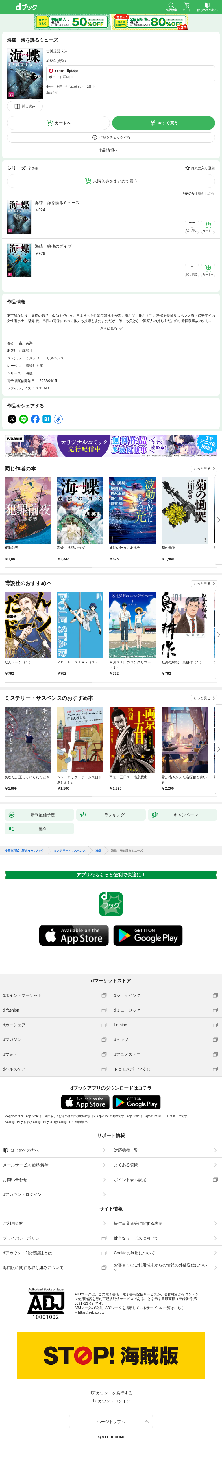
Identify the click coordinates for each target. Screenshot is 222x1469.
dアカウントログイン (22, 1194)
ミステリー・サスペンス (45, 358)
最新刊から (206, 193)
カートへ (63, 123)
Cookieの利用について (134, 1253)
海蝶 (29, 373)
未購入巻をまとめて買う (115, 181)
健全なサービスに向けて (136, 1238)
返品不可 (52, 92)
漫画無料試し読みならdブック (24, 850)
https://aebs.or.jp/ (91, 1312)
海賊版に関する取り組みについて (33, 1267)
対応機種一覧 (126, 1150)
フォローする (64, 51)
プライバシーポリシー (23, 1238)
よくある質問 (126, 1165)
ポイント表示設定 (130, 1179)
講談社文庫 (34, 366)
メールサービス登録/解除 (26, 1165)
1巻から (189, 193)
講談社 (27, 351)
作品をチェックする (114, 137)
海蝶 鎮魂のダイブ (53, 246)
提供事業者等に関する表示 (138, 1223)
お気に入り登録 (203, 168)
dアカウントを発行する (111, 1393)
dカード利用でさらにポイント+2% (68, 86)
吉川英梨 (53, 51)
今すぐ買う (168, 123)
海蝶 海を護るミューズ (57, 202)
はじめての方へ (21, 1150)
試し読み (29, 106)
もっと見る (202, 469)
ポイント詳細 (59, 77)
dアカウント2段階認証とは (27, 1253)
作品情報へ (108, 150)
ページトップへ (111, 1421)
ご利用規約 (13, 1223)
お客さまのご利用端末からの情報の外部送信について (160, 1268)
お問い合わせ (15, 1179)
